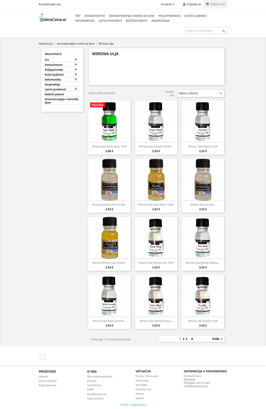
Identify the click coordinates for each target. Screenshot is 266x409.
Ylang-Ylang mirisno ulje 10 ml (156, 262)
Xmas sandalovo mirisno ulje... (109, 204)
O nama (91, 380)
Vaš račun (143, 371)
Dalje (218, 339)
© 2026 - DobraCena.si (133, 404)
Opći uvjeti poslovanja (99, 376)
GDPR (90, 389)
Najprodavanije (47, 385)
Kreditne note (143, 389)
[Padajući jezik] (168, 5)
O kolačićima (94, 385)
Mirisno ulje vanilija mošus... (156, 320)
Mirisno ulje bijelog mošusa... (203, 262)
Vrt (77, 16)
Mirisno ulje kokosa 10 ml (203, 146)
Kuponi (140, 398)
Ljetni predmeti (110, 21)
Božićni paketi (136, 21)
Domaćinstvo (94, 16)
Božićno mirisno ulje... (203, 204)
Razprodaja (160, 21)
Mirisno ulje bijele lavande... (109, 320)
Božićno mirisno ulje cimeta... (109, 262)
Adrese (140, 393)
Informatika (85, 21)
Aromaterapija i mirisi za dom (131, 16)
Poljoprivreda (169, 16)
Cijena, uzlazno (201, 93)
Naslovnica (53, 54)
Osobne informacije (147, 376)
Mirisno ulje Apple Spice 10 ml (109, 146)
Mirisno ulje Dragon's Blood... (156, 146)
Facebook (42, 356)
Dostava (43, 376)
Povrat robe (142, 380)
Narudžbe (141, 384)
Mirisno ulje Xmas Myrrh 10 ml (156, 204)
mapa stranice (95, 398)
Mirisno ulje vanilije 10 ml (203, 320)
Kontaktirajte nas (50, 4)
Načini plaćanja (47, 380)
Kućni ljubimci (196, 16)
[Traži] (206, 30)
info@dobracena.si (196, 386)
